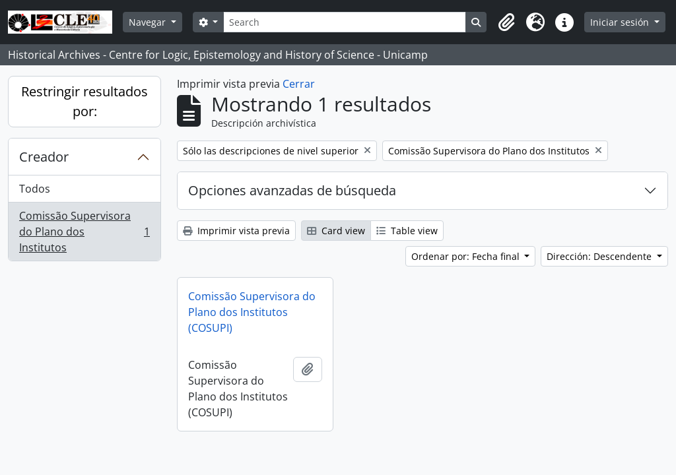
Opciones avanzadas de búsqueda (292, 190)
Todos (34, 188)
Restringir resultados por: (84, 101)
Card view (336, 230)
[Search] (344, 22)
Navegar (148, 22)
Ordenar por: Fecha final (466, 256)
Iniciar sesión (621, 22)
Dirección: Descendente (600, 256)
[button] (506, 22)
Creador (44, 157)
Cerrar (299, 84)
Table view (407, 230)
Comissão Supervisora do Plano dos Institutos (84, 231)
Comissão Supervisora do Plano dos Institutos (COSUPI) (252, 312)
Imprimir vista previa (236, 230)
